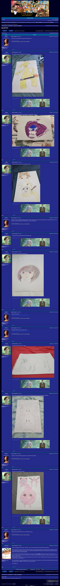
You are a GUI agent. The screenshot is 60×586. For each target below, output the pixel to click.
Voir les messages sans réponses (6, 24)
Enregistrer (52, 22)
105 (46, 571)
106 (47, 571)
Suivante (57, 571)
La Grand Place (10, 25)
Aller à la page (38, 571)
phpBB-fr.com (32, 585)
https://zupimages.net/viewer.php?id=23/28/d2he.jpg (20, 315)
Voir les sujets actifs (14, 24)
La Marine (6, 28)
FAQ (53, 19)
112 (55, 571)
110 (53, 571)
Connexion (3, 19)
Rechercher (56, 19)
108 (50, 571)
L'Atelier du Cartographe (18, 25)
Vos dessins (4, 27)
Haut (2, 110)
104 (45, 571)
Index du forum (4, 25)
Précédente (41, 571)
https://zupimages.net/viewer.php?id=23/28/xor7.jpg (20, 330)
